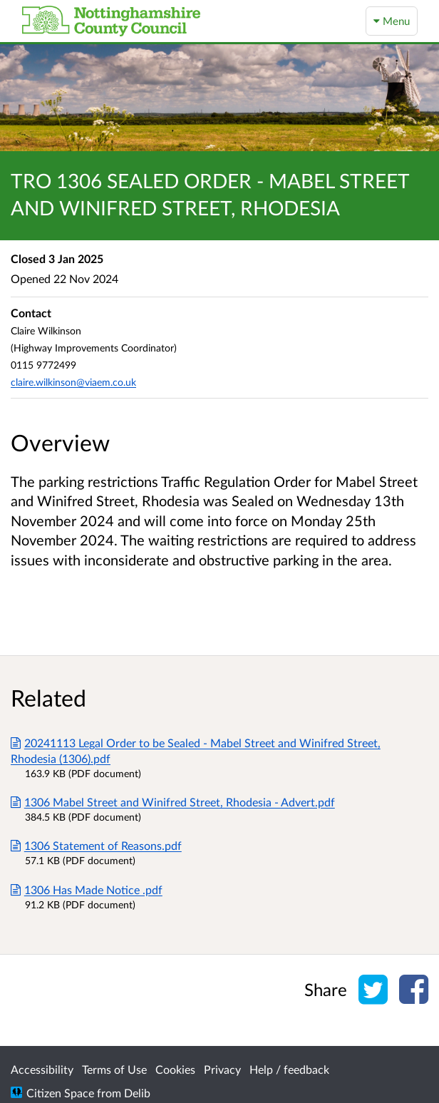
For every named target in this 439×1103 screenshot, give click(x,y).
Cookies (175, 1069)
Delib (137, 1092)
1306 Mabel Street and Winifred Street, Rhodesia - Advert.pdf (173, 802)
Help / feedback (289, 1069)
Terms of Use (114, 1069)
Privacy (222, 1069)
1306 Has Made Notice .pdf (86, 889)
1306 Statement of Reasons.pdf (96, 845)
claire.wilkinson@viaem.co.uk (73, 382)
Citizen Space (60, 1092)
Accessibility (42, 1069)
